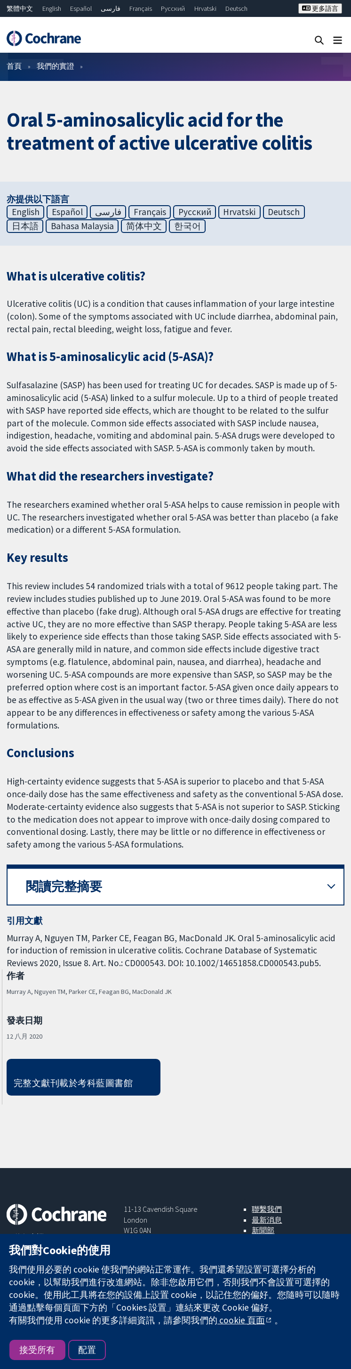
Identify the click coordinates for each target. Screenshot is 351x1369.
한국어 (187, 226)
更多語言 (320, 8)
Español (81, 8)
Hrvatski (205, 8)
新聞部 (263, 1230)
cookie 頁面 (241, 1320)
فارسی (110, 8)
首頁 (14, 66)
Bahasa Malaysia (82, 226)
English (51, 8)
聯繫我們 (267, 1209)
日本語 (25, 226)
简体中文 (144, 226)
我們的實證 (55, 66)
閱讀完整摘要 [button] (64, 886)
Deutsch (236, 8)
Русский (173, 8)
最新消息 (267, 1220)
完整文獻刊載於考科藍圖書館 (73, 1083)
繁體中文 (20, 8)
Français (140, 8)
